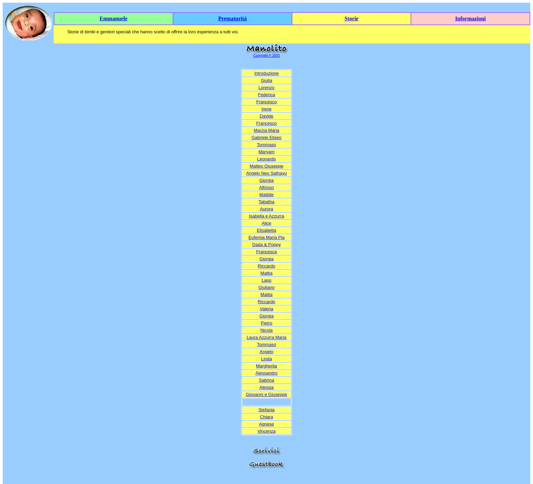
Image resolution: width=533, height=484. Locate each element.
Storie (352, 18)
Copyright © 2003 (266, 55)
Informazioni (470, 18)
